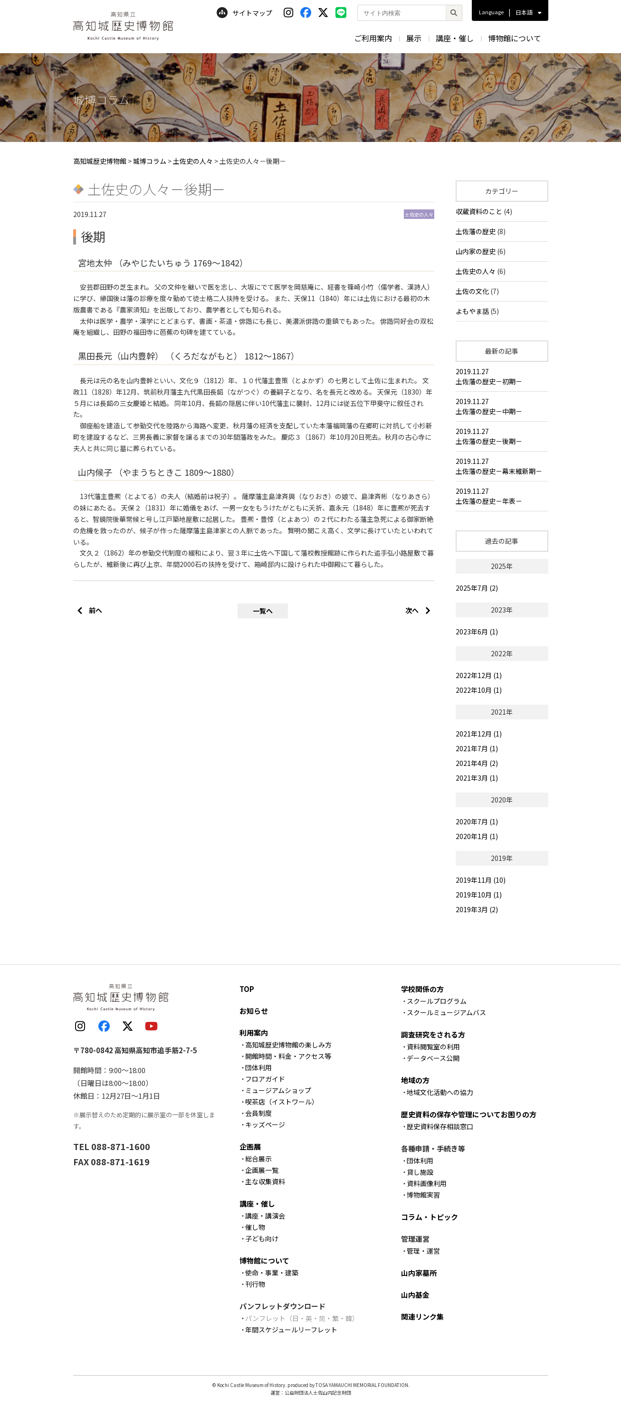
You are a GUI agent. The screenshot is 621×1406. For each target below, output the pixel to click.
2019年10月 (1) (479, 894)
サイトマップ (244, 13)
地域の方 (415, 1080)
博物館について (514, 38)
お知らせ (253, 1011)
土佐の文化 (472, 291)
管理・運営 (423, 1250)
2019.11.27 (502, 377)
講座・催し (455, 38)
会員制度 (258, 1113)
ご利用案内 (373, 38)
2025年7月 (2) (477, 588)
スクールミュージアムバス (446, 1012)
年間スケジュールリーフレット (291, 1329)
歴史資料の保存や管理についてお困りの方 (468, 1114)
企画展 (250, 1146)
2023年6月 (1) (477, 631)
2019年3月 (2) (477, 909)
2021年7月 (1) (477, 748)
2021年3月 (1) (477, 778)
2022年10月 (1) (479, 690)
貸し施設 (420, 1172)
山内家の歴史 (476, 251)
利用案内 (253, 1033)
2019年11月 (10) (481, 880)
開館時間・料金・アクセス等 (288, 1056)
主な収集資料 (265, 1181)
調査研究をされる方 (433, 1034)
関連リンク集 (422, 1316)
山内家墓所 (419, 1273)
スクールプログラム (437, 1001)
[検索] (454, 12)
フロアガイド (265, 1079)
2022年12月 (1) (479, 675)
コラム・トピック (429, 1217)
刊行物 (255, 1284)
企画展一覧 (261, 1170)
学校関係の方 (422, 989)
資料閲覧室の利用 (433, 1046)
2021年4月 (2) (477, 763)
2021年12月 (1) (479, 733)
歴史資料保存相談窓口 (440, 1126)
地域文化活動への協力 (440, 1092)
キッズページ (265, 1124)
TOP (246, 989)
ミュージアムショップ (278, 1090)
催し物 (255, 1227)
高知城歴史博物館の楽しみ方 (288, 1044)
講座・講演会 (265, 1215)
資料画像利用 (427, 1183)
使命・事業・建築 (271, 1272)
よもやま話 (472, 311)
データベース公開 (433, 1058)
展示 (413, 38)
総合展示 (258, 1158)
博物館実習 (423, 1194)
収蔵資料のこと (479, 211)
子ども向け (261, 1238)
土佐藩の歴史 (476, 231)
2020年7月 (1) (477, 821)
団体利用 (258, 1067)
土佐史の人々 (476, 271)
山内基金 (415, 1295)
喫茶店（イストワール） (281, 1101)
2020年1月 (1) (477, 836)
